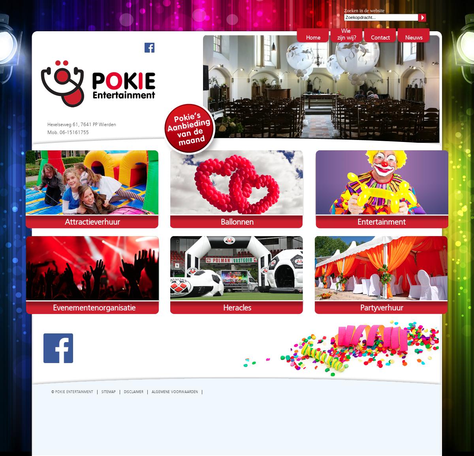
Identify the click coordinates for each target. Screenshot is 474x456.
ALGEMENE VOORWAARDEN (175, 392)
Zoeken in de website (364, 10)
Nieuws (413, 38)
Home (313, 38)
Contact (380, 38)
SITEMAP (109, 392)
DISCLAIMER (133, 392)
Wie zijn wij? (346, 34)
